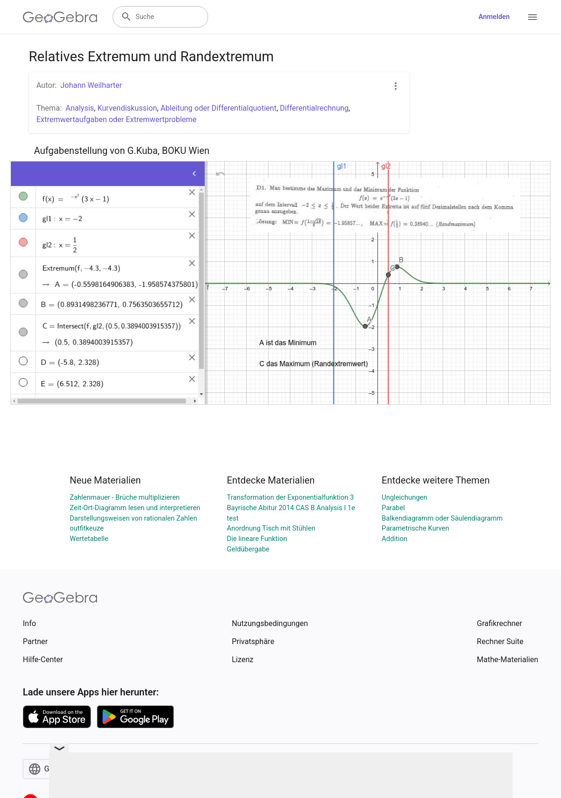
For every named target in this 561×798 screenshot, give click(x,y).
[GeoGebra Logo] (60, 17)
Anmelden (494, 17)
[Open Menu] (532, 17)
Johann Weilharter (91, 85)
